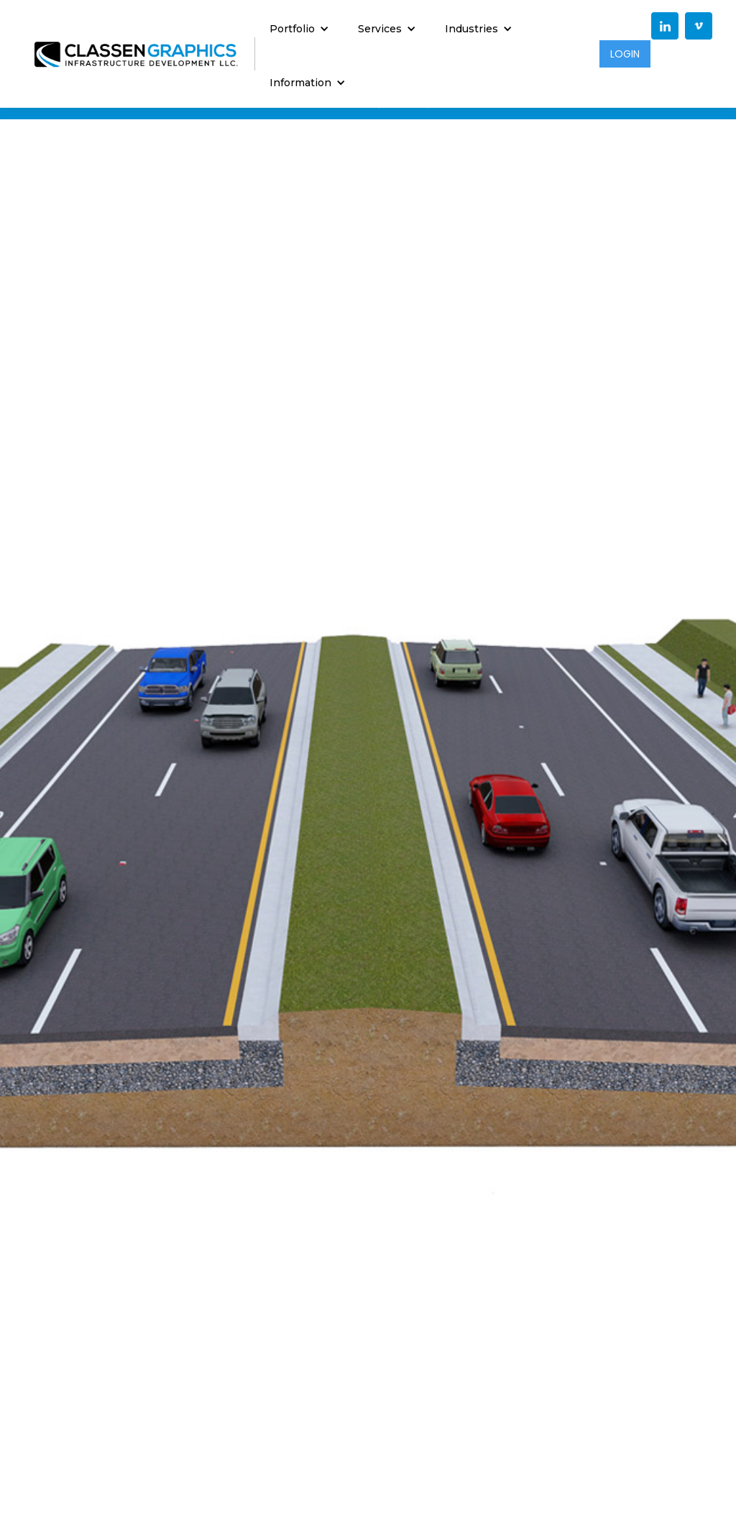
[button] (299, 27)
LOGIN (625, 54)
